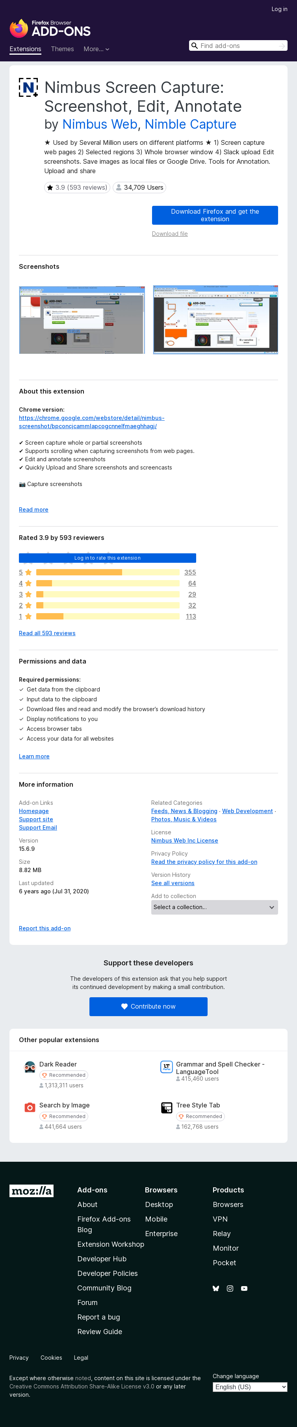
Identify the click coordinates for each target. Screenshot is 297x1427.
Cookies (51, 1357)
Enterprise (161, 1233)
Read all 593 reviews (47, 633)
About (87, 1204)
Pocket (224, 1263)
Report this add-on (45, 928)
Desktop (159, 1204)
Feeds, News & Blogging (184, 811)
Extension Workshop (110, 1244)
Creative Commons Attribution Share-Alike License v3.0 (81, 1386)
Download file (170, 233)
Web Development (247, 811)
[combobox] (238, 45)
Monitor (226, 1248)
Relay (222, 1233)
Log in (280, 9)
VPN (220, 1219)
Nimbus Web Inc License (184, 840)
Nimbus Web (99, 124)
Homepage (34, 811)
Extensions (25, 49)
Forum (87, 1302)
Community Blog (104, 1288)
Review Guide (99, 1331)
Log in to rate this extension (107, 558)
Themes (62, 49)
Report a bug (98, 1317)
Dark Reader (58, 1064)
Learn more (34, 756)
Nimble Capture (191, 124)
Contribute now (148, 1006)
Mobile (156, 1219)
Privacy (19, 1357)
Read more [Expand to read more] (33, 509)
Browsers (228, 1204)
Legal (81, 1357)
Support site (36, 819)
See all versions (173, 883)
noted (83, 1378)
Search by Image (64, 1105)
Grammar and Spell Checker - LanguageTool (220, 1068)
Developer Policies (107, 1273)
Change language (236, 1376)
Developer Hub (101, 1259)
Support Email (38, 827)
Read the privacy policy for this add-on (204, 861)
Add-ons (92, 1190)
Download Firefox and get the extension (215, 215)
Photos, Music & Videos (184, 819)
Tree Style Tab (198, 1105)
